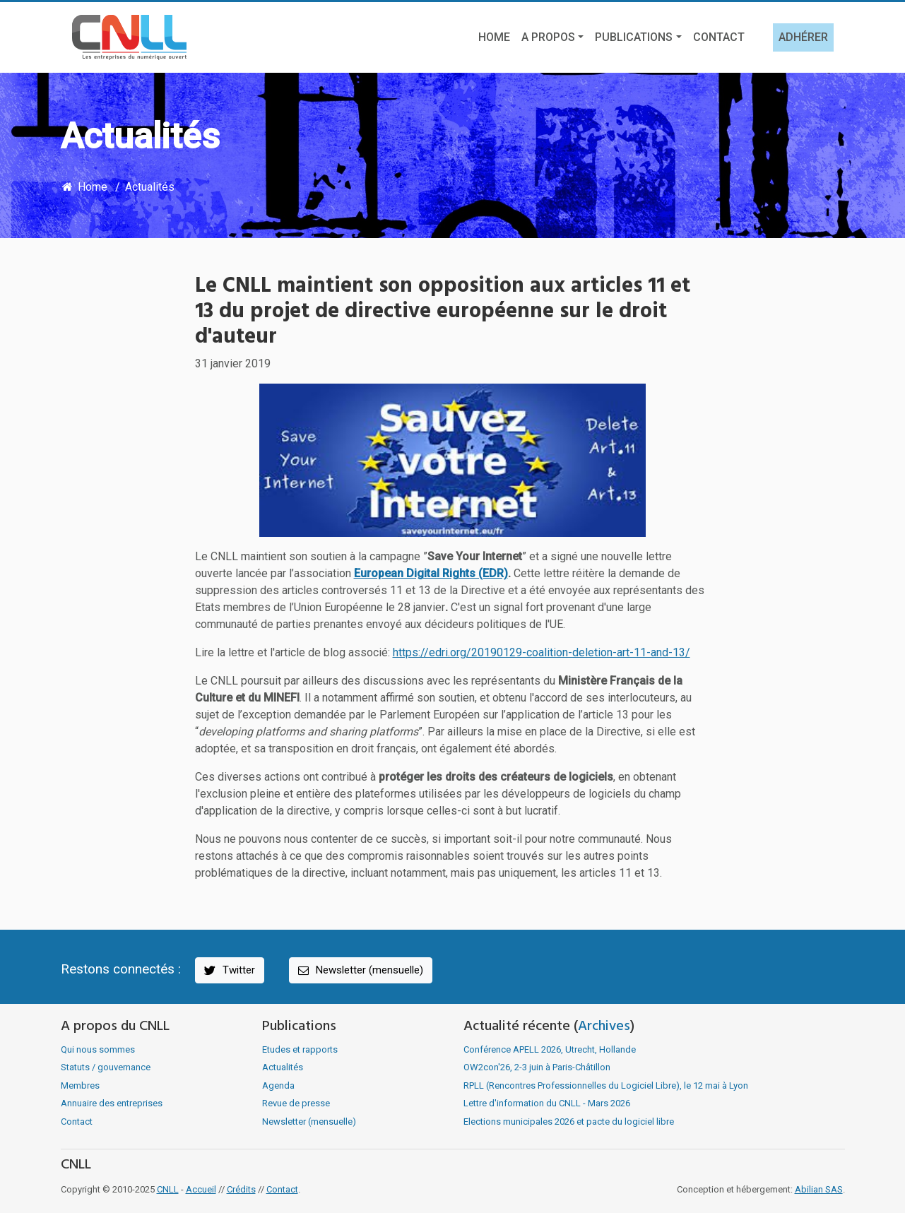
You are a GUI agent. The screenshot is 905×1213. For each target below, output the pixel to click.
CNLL (168, 1189)
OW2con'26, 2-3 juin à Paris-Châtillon (536, 1067)
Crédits (241, 1189)
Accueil (201, 1189)
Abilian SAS (819, 1189)
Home (494, 37)
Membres (80, 1085)
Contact (719, 37)
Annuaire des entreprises (111, 1103)
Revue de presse (296, 1103)
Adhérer (803, 37)
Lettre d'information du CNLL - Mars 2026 (546, 1103)
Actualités (150, 187)
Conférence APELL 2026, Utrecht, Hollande (549, 1049)
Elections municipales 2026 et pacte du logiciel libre (568, 1121)
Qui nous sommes (98, 1049)
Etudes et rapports (300, 1049)
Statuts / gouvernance (105, 1067)
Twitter (228, 970)
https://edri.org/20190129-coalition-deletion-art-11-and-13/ (541, 652)
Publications (634, 37)
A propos (548, 37)
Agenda (278, 1085)
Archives (604, 1026)
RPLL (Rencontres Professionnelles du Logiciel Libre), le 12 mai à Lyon (605, 1085)
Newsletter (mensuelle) (359, 970)
